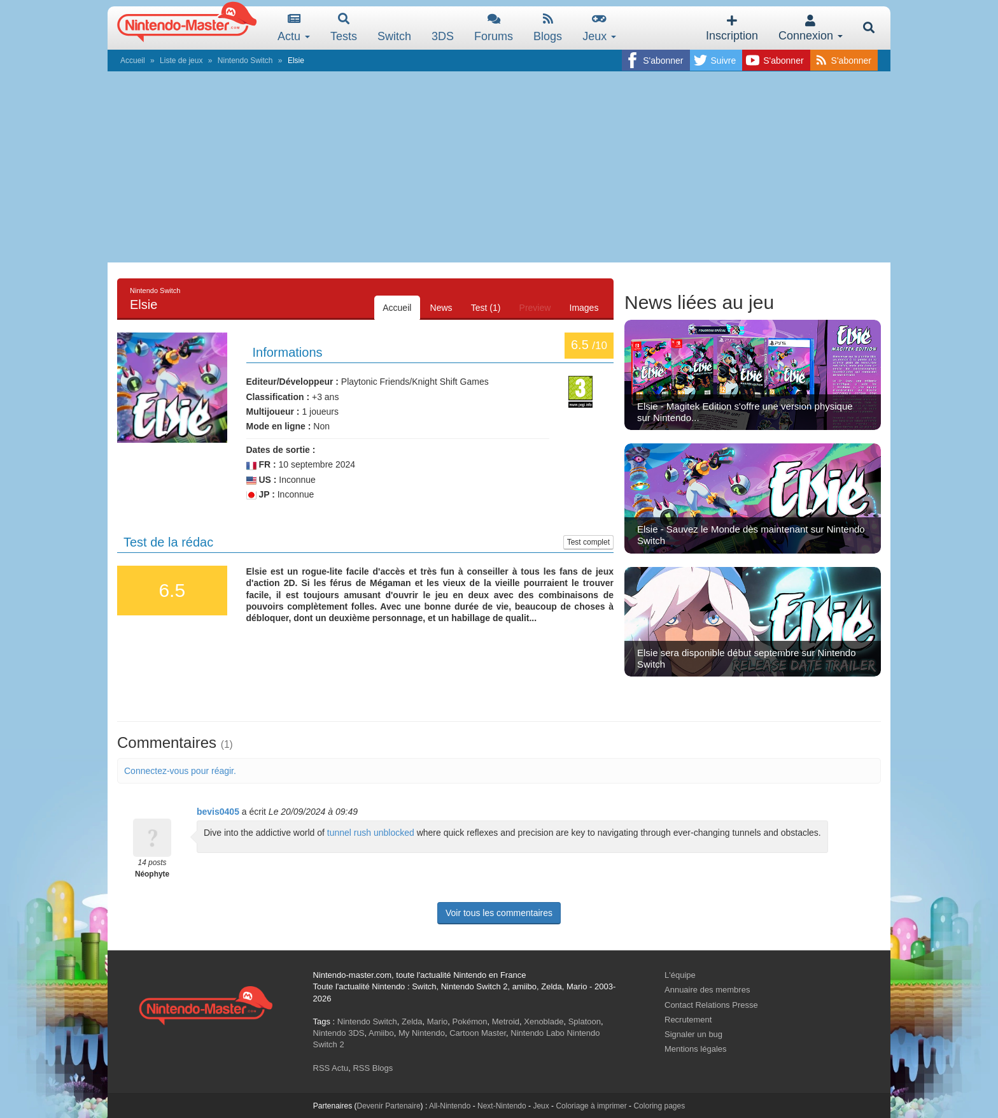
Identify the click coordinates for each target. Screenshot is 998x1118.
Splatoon (584, 1021)
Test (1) (481, 308)
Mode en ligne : (278, 426)
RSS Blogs (373, 1068)
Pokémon (470, 1021)
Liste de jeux (181, 60)
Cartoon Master (477, 1033)
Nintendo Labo (537, 1033)
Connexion (810, 28)
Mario (437, 1021)
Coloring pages (659, 1105)
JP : (260, 494)
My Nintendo (421, 1033)
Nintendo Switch (245, 60)
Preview (532, 308)
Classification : (278, 397)
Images (583, 308)
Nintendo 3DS (339, 1033)
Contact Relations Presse (711, 1005)
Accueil (132, 60)
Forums (493, 28)
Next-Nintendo (501, 1105)
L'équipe (680, 975)
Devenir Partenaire (389, 1105)
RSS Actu (331, 1068)
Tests (343, 28)
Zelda (412, 1021)
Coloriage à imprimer (591, 1105)
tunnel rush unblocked (370, 833)
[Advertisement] (499, 167)
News (435, 308)
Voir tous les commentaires (499, 913)
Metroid (505, 1021)
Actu (294, 28)
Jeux (599, 28)
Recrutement (688, 1019)
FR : (261, 464)
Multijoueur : (273, 411)
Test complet (588, 542)
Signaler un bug (693, 1034)
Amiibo (381, 1033)
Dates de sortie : (281, 450)
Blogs (547, 28)
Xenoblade (543, 1021)
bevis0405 (218, 811)
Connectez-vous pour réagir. (180, 771)
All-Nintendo (449, 1105)
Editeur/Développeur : (292, 381)
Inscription (732, 28)
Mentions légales (695, 1049)
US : (261, 480)
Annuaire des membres (707, 989)
